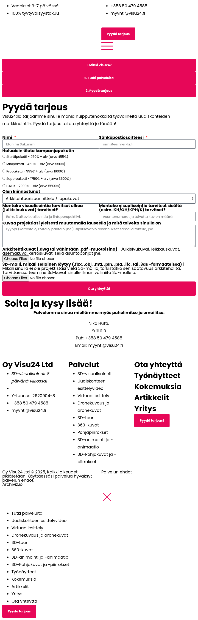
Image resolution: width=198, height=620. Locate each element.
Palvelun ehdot (116, 472)
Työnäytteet (157, 375)
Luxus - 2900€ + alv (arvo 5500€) (33, 186)
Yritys (145, 408)
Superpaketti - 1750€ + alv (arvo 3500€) (38, 178)
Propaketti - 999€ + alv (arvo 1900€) (35, 171)
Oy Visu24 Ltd (27, 364)
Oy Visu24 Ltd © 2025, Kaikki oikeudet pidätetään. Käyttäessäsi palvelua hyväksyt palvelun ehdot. (47, 476)
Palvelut (83, 364)
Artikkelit (151, 397)
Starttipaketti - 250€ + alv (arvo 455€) (37, 156)
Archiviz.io (12, 484)
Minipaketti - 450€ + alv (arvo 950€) (35, 164)
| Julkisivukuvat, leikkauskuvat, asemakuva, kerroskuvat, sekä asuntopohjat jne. (91, 251)
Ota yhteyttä (158, 364)
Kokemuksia (157, 386)
